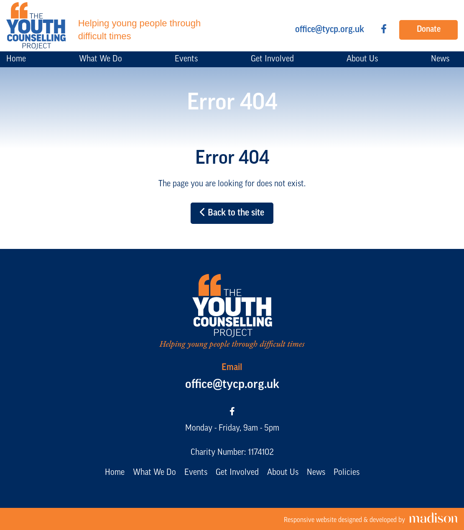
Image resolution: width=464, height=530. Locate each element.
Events (195, 473)
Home (115, 473)
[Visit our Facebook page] (384, 29)
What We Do (154, 473)
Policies (346, 473)
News (316, 473)
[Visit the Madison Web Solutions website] (371, 519)
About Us (282, 473)
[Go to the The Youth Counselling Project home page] (107, 25)
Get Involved (237, 473)
